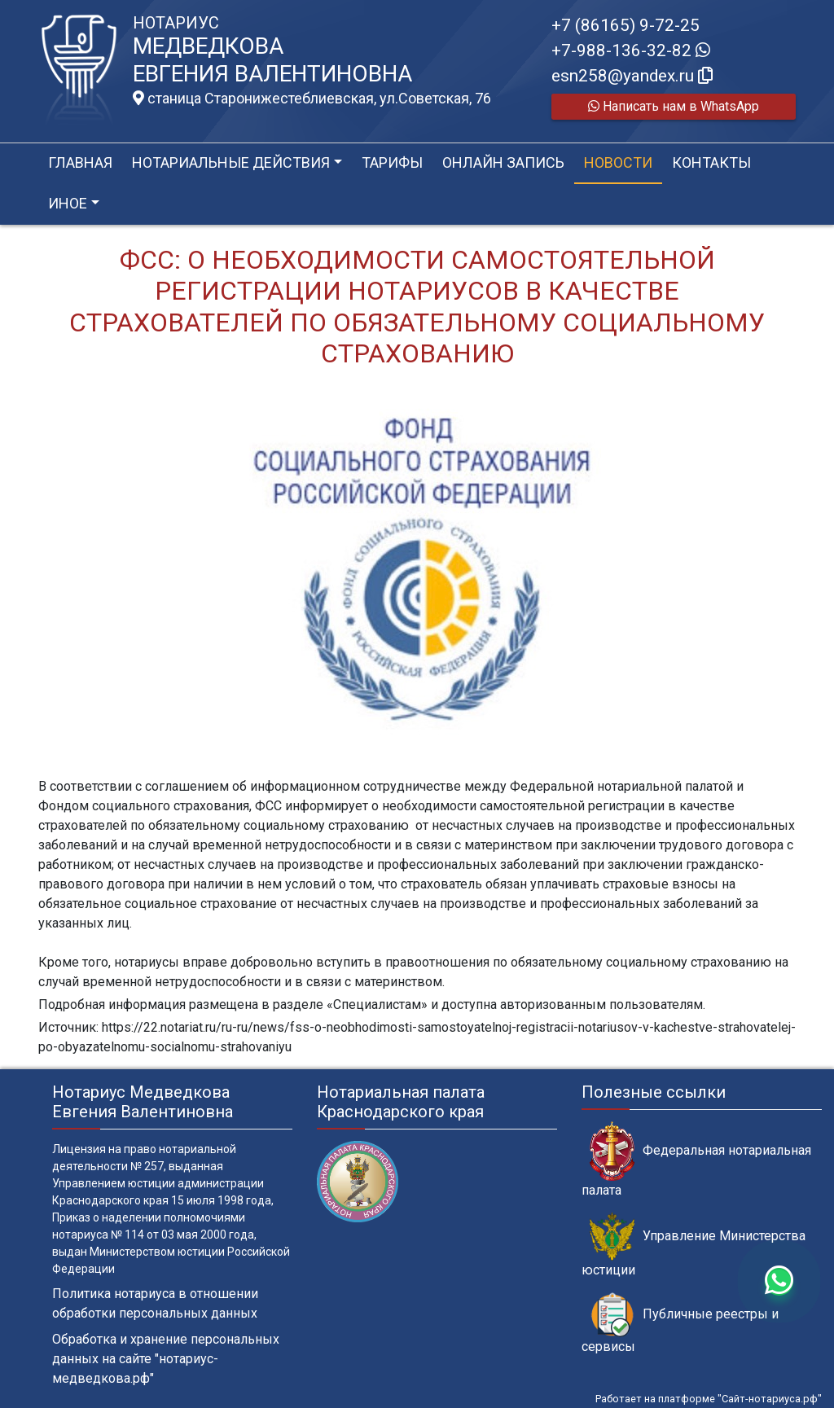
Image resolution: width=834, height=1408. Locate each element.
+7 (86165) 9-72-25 (625, 25)
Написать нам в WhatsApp (673, 106)
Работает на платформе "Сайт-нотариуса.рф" (708, 1399)
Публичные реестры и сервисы (680, 1323)
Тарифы (392, 162)
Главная (80, 162)
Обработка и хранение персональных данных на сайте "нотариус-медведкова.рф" (165, 1358)
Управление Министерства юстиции (693, 1245)
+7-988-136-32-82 (630, 50)
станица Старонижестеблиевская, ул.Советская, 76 (312, 98)
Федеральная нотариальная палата (696, 1159)
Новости (618, 162)
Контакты (711, 162)
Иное (67, 203)
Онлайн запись (503, 162)
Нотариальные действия (231, 162)
